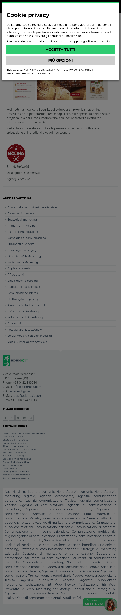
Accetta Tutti (60, 49)
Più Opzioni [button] (60, 60)
